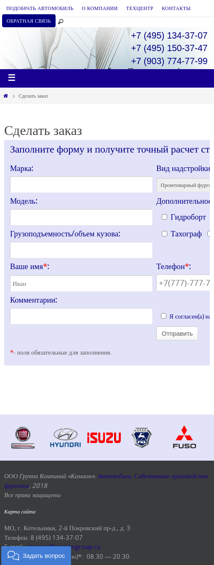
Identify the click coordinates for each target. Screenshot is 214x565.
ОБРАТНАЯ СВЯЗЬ (29, 20)
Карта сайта (20, 511)
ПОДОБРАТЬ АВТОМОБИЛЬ (40, 8)
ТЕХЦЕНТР (139, 8)
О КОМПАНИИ (100, 8)
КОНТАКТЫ (176, 8)
